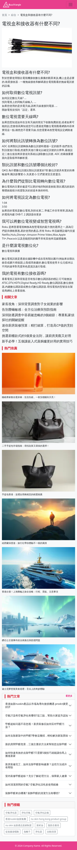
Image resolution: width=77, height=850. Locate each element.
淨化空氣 (25, 812)
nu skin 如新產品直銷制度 (18, 825)
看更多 (69, 695)
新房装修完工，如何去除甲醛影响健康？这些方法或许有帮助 (36, 766)
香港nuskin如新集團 (15, 819)
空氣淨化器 (11, 812)
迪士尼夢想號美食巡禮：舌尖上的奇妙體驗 (23, 688)
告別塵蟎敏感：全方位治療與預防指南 (29, 309)
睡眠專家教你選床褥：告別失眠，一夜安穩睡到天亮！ (29, 397)
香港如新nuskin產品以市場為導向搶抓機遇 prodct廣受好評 (36, 705)
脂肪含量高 (53, 825)
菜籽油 (39, 825)
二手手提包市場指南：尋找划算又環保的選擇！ (25, 445)
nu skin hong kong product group (48, 819)
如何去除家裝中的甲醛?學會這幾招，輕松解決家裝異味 (36, 735)
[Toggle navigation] (70, 4)
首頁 (4, 15)
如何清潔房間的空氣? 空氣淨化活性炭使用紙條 (31, 784)
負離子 (27, 831)
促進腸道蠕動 (12, 831)
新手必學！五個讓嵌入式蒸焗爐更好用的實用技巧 (37, 341)
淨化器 (38, 831)
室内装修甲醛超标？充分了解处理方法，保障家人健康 (36, 776)
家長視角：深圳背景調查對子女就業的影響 (32, 304)
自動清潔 (51, 831)
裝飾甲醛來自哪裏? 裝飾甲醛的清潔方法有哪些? (32, 793)
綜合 (13, 15)
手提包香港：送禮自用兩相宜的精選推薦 (22, 494)
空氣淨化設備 (42, 812)
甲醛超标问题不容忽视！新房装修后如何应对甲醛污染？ (34, 725)
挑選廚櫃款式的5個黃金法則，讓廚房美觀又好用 (36, 336)
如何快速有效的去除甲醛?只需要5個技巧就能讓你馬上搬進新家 (36, 754)
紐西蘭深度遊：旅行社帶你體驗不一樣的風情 (24, 543)
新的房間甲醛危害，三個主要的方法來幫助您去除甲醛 (36, 744)
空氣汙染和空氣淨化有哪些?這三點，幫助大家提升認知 (36, 715)
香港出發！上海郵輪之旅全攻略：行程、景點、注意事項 (30, 591)
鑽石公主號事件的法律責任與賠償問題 (21, 640)
